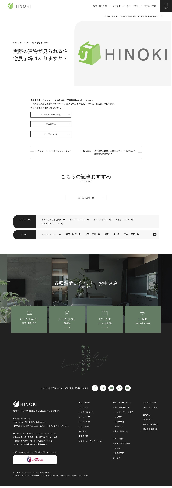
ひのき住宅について (51, 224)
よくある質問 (84, 428)
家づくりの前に (100, 220)
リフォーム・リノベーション (91, 443)
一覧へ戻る (86, 151)
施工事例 (82, 433)
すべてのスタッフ (49, 235)
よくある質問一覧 (86, 198)
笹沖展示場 (51, 124)
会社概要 (146, 417)
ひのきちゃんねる (150, 409)
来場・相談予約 (100, 6)
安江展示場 (119, 424)
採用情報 (146, 421)
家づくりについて (77, 220)
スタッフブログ (149, 404)
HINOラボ (119, 428)
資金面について (122, 220)
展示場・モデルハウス (122, 404)
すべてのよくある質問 (51, 220)
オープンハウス (51, 134)
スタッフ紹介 (84, 424)
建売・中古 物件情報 (121, 445)
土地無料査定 (118, 455)
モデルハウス (150, 6)
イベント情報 (132, 6)
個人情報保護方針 (150, 431)
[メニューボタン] (166, 6)
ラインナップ (84, 419)
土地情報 (116, 450)
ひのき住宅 (20, 6)
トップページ (84, 404)
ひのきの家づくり (86, 414)
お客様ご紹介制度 (150, 426)
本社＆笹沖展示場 (122, 409)
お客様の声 (83, 438)
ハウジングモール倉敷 (51, 114)
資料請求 (116, 6)
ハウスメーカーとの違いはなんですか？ (54, 151)
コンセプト (83, 409)
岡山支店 (118, 419)
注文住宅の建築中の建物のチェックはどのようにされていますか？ (115, 153)
